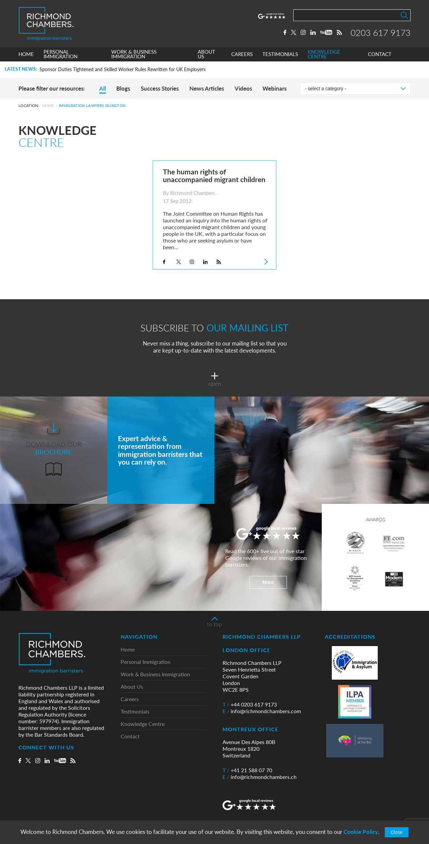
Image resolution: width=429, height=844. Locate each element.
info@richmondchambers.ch (260, 777)
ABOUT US (206, 55)
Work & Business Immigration (155, 674)
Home (48, 105)
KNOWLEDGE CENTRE (324, 55)
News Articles (206, 88)
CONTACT (379, 54)
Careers (130, 699)
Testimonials (135, 711)
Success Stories (160, 88)
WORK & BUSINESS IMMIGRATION (134, 55)
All (102, 88)
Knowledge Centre (143, 724)
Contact (130, 736)
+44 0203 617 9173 (250, 704)
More (267, 582)
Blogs (123, 88)
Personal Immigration (146, 662)
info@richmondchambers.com (262, 711)
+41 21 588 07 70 (247, 770)
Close (397, 832)
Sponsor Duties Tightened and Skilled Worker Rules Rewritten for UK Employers (122, 69)
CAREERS (242, 54)
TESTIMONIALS (280, 54)
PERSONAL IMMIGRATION (60, 55)
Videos (243, 88)
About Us (132, 686)
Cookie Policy (361, 831)
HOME (26, 54)
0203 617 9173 (381, 32)
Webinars (274, 88)
